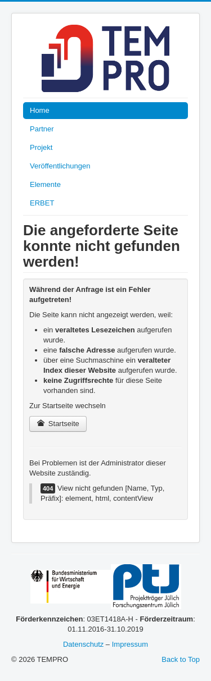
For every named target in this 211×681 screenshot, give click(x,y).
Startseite (58, 423)
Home (40, 110)
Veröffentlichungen (60, 166)
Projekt (41, 147)
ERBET (42, 203)
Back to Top (180, 659)
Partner (42, 129)
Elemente (45, 184)
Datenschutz (83, 644)
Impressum (130, 644)
